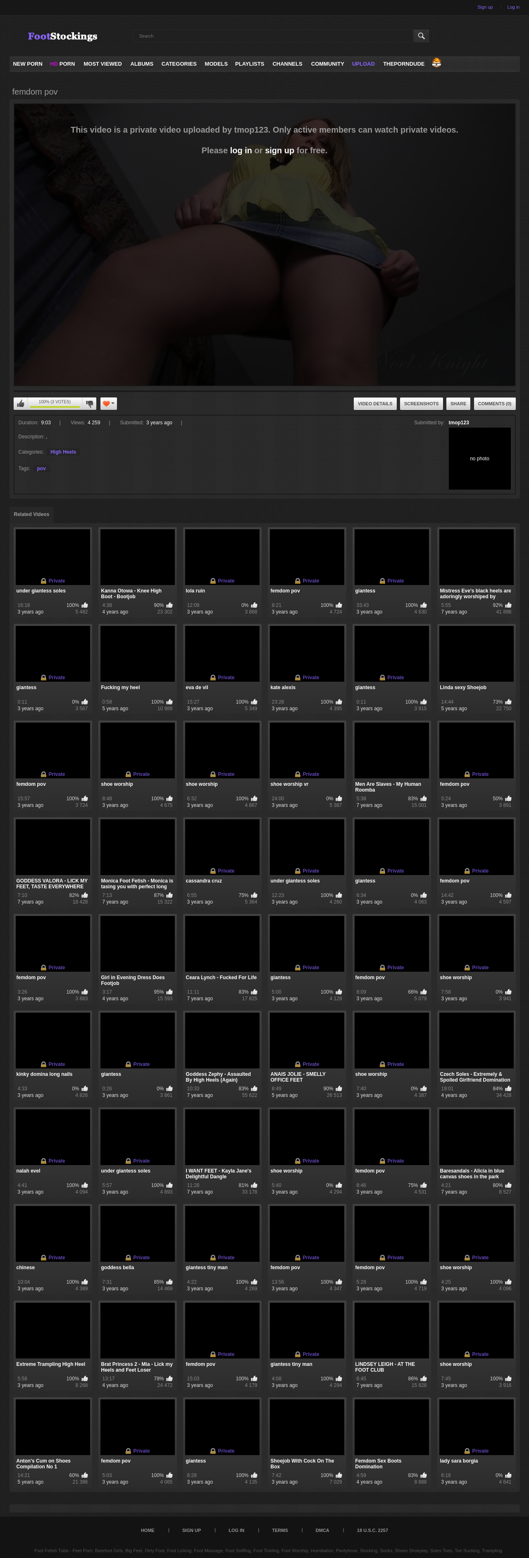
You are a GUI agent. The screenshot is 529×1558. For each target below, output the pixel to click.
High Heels (63, 452)
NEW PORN (28, 64)
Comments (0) (495, 403)
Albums (142, 64)
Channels (287, 64)
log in (241, 150)
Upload (363, 64)
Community (327, 64)
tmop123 (459, 423)
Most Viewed (102, 64)
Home (148, 1530)
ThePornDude (403, 64)
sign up (279, 150)
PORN (62, 64)
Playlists (249, 64)
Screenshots (421, 403)
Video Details (375, 403)
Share (458, 403)
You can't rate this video (21, 403)
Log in (514, 7)
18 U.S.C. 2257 (372, 1530)
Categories (179, 64)
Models (216, 64)
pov (41, 468)
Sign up (485, 7)
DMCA (322, 1530)
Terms (280, 1530)
